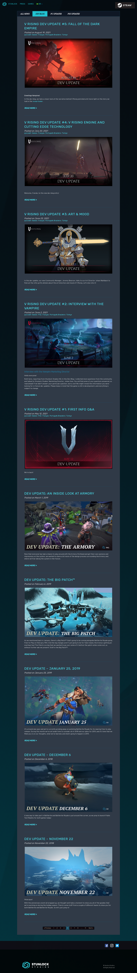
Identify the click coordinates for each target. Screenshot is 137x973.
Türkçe (65, 35)
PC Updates (56, 13)
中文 (40, 315)
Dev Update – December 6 (47, 755)
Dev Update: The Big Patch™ (49, 580)
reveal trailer (38, 101)
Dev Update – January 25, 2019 (52, 668)
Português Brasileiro (53, 35)
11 (85, 928)
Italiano (34, 35)
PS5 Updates (74, 13)
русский (27, 35)
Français (41, 35)
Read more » (30, 108)
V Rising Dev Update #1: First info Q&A (59, 409)
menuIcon (4, 4)
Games (31, 4)
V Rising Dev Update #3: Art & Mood (56, 214)
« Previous (47, 928)
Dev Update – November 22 (48, 839)
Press (22, 4)
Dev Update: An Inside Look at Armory (59, 493)
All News (24, 13)
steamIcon (125, 5)
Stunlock (12, 4)
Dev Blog (39, 13)
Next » (91, 928)
